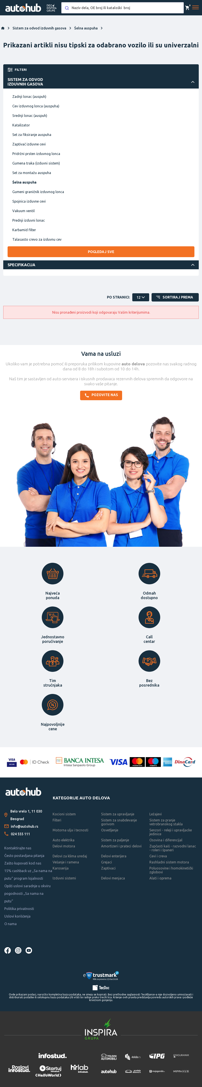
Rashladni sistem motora (169, 862)
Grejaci (106, 862)
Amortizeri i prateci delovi (121, 846)
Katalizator (21, 125)
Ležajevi (155, 814)
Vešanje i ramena (66, 862)
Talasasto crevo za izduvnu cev (36, 239)
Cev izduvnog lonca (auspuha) (35, 106)
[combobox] (122, 7)
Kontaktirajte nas (17, 848)
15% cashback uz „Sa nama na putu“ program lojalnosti (28, 874)
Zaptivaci (108, 868)
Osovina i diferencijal (165, 840)
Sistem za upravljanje (117, 814)
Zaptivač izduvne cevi (29, 144)
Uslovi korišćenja (17, 916)
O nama (10, 924)
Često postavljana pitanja (24, 856)
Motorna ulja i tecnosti (70, 830)
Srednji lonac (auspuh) (29, 116)
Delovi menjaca (113, 878)
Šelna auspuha (24, 182)
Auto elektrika (63, 840)
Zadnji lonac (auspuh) (29, 96)
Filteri (57, 820)
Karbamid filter (24, 230)
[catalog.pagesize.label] (140, 297)
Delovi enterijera (113, 856)
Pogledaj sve (101, 252)
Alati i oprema (160, 878)
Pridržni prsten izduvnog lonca (36, 154)
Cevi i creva (158, 856)
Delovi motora (64, 846)
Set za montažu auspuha (31, 173)
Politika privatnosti (19, 909)
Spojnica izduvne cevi (29, 201)
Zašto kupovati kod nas (22, 863)
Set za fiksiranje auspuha (31, 135)
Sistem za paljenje (115, 840)
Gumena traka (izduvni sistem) (36, 163)
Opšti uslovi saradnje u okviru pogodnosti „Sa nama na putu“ (27, 893)
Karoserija (61, 868)
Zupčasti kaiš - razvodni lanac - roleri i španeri (172, 848)
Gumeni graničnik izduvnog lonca (38, 192)
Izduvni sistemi (64, 878)
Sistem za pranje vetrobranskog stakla (166, 822)
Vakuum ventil (23, 211)
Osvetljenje (109, 830)
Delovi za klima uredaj (70, 856)
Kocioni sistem (64, 814)
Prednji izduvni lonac (28, 220)
